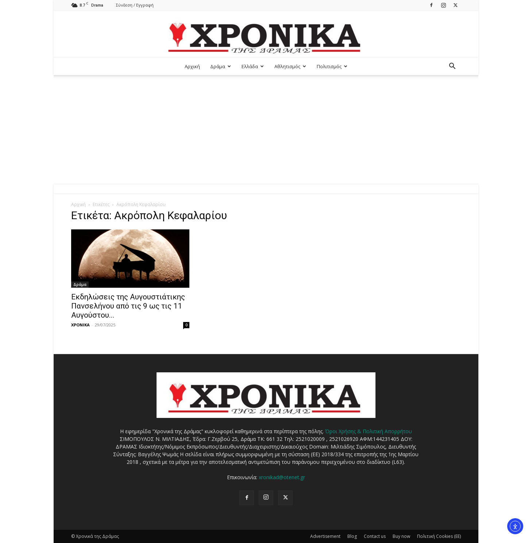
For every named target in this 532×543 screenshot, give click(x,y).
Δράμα (220, 66)
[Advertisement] (266, 130)
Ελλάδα (253, 66)
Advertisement (325, 536)
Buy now (401, 536)
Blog (352, 536)
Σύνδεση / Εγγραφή (135, 5)
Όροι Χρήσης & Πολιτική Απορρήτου (368, 431)
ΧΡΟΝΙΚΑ (80, 324)
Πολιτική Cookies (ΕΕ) (439, 536)
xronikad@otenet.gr (282, 477)
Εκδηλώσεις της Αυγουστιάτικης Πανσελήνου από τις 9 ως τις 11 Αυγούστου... (128, 305)
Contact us (375, 536)
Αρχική (192, 66)
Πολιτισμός (332, 66)
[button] (452, 66)
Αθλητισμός (290, 66)
